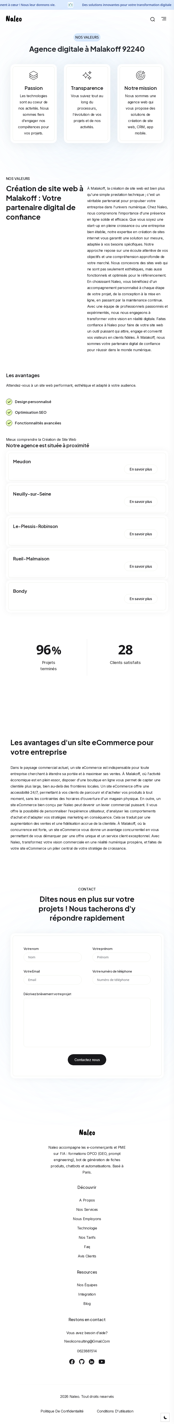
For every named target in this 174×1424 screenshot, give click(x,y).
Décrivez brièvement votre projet (47, 994)
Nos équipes (87, 1285)
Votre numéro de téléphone (112, 971)
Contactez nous (87, 1060)
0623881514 (87, 1351)
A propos (87, 1200)
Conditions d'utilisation (115, 1411)
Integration (87, 1294)
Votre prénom (102, 949)
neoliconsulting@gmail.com (87, 1341)
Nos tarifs (87, 1237)
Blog (87, 1303)
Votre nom (31, 949)
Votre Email (32, 971)
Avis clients (87, 1256)
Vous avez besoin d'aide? (87, 1333)
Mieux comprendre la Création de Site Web (41, 439)
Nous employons (87, 1219)
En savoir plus (141, 469)
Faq (87, 1247)
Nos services (87, 1209)
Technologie (87, 1228)
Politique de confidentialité (62, 1411)
